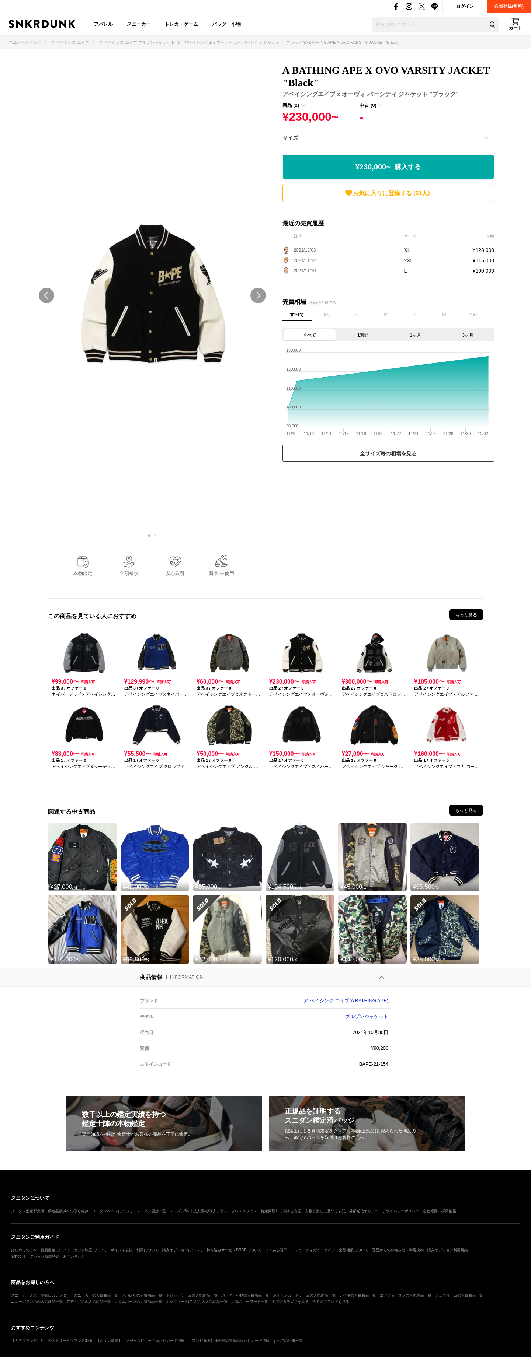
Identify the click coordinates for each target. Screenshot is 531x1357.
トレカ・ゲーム (181, 24)
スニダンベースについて (112, 1211)
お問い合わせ (74, 1256)
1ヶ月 (415, 335)
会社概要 (430, 1211)
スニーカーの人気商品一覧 (96, 1295)
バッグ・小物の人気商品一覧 (245, 1295)
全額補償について (353, 1250)
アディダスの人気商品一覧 (88, 1302)
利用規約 (416, 1250)
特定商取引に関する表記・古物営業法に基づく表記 (303, 1211)
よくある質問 (276, 1250)
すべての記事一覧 (288, 1341)
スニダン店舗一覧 (151, 1211)
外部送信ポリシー (364, 1211)
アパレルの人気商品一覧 (142, 1295)
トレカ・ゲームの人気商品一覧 (192, 1295)
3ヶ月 (468, 335)
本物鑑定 (83, 573)
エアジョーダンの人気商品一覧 (405, 1295)
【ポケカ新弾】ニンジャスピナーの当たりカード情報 (140, 1341)
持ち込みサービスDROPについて (233, 1250)
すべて (297, 315)
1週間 (363, 335)
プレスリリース (244, 1211)
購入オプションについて (182, 1250)
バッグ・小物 (226, 24)
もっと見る (466, 614)
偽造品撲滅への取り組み (68, 1211)
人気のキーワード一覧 (249, 1302)
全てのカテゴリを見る (290, 1302)
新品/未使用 (221, 573)
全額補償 (129, 573)
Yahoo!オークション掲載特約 (35, 1256)
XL (445, 315)
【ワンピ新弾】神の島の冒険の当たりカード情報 (229, 1341)
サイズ (290, 138)
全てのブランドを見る (330, 1302)
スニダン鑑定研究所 (27, 1211)
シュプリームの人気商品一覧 (459, 1295)
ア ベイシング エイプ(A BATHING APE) (345, 1000)
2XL (474, 315)
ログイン (465, 6)
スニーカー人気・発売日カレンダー (40, 1295)
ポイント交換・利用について (135, 1250)
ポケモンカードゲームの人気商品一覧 (304, 1295)
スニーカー (139, 24)
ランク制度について (90, 1250)
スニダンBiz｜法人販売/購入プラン (199, 1211)
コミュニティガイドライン (313, 1250)
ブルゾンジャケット (366, 1016)
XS (326, 315)
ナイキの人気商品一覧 (357, 1295)
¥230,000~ (388, 167)
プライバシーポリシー (400, 1211)
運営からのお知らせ (388, 1250)
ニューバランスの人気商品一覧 (37, 1302)
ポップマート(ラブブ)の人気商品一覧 (197, 1302)
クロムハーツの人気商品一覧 (138, 1302)
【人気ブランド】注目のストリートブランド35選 (52, 1341)
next (258, 295)
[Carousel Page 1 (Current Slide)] (149, 535)
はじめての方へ (24, 1250)
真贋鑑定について (55, 1250)
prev (46, 295)
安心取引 (175, 573)
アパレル (103, 24)
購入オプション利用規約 (447, 1250)
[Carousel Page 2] (155, 535)
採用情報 (448, 1211)
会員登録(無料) (509, 6)
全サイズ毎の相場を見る (388, 453)
